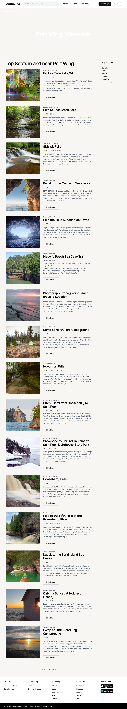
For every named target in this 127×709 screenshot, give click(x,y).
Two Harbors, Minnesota (51, 400)
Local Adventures (10, 686)
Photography (107, 82)
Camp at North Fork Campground (66, 330)
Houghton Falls (53, 366)
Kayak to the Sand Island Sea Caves (63, 556)
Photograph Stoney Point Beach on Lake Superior (65, 295)
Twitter (79, 695)
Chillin (104, 71)
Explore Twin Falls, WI (58, 73)
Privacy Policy (46, 706)
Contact (55, 699)
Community (84, 4)
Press (54, 695)
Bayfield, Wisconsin (49, 180)
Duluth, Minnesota (49, 290)
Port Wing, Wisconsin (50, 70)
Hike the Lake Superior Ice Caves (66, 220)
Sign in (116, 4)
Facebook (80, 689)
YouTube (79, 699)
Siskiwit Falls (52, 147)
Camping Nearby (10, 689)
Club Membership (34, 689)
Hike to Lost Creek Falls (59, 110)
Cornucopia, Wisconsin (50, 107)
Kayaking (105, 79)
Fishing (104, 73)
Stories (74, 4)
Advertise (55, 692)
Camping (105, 68)
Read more (50, 97)
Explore (65, 4)
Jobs (54, 689)
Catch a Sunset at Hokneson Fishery (63, 595)
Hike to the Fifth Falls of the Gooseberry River (62, 517)
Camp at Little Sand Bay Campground (60, 632)
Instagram (80, 686)
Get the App (105, 4)
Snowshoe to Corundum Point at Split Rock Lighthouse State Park (66, 443)
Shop (30, 686)
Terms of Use (35, 706)
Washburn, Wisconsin (50, 363)
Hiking (104, 76)
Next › (53, 669)
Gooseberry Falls (54, 479)
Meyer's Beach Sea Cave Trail (63, 256)
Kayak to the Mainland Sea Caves (66, 183)
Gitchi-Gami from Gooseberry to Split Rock (65, 405)
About (54, 686)
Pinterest (79, 692)
